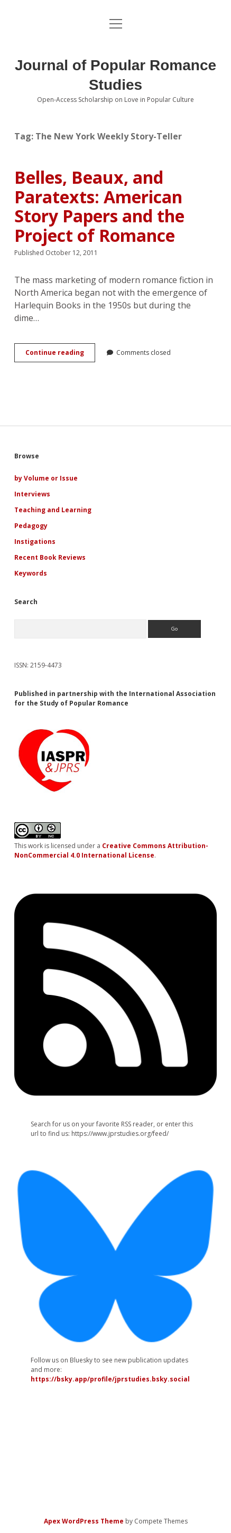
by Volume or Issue (46, 478)
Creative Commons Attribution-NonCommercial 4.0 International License (111, 850)
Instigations (35, 541)
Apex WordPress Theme (84, 1521)
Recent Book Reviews (50, 557)
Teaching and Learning (52, 509)
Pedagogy (31, 525)
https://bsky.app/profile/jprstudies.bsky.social (110, 1379)
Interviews (32, 494)
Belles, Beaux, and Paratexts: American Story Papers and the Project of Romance (99, 206)
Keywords (30, 573)
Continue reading (60, 354)
